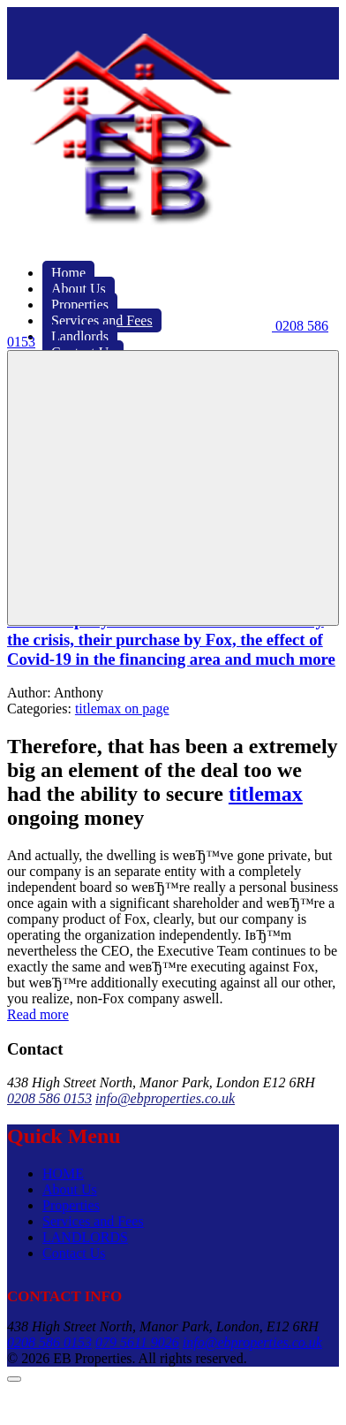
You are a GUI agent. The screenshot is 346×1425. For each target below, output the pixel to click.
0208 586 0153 (49, 1098)
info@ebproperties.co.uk (165, 1098)
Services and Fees (93, 1221)
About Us (69, 1189)
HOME (63, 1173)
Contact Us (74, 1253)
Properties (71, 1205)
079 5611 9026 (137, 1342)
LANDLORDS (85, 1237)
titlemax (266, 793)
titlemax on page (122, 708)
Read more (38, 1014)
